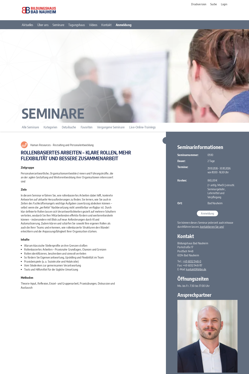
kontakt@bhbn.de (196, 269)
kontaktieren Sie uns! (212, 226)
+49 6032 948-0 (192, 261)
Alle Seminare (30, 127)
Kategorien (50, 127)
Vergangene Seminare (110, 127)
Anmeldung (207, 213)
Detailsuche (69, 127)
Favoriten (86, 127)
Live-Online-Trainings (142, 127)
